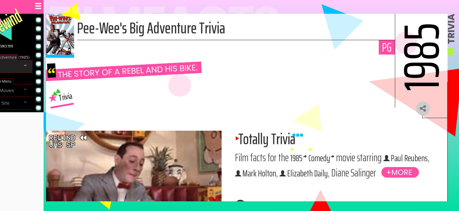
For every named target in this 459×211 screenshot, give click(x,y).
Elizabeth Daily (403, 175)
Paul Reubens (294, 175)
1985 (327, 160)
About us (17, 115)
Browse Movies (23, 90)
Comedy (354, 160)
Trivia (13, 66)
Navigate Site (21, 103)
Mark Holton (348, 175)
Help (12, 128)
